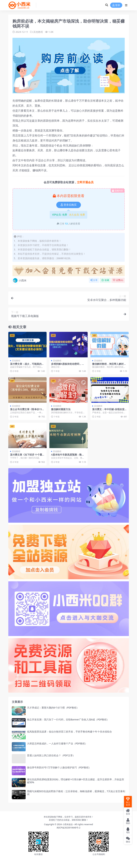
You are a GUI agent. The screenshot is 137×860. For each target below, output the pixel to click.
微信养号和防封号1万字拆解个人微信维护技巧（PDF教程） (59, 767)
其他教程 (38, 31)
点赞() (118, 280)
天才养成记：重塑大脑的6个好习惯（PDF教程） (53, 707)
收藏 (105, 280)
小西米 (19, 280)
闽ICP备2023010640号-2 (68, 827)
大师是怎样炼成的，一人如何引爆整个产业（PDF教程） (57, 743)
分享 (94, 280)
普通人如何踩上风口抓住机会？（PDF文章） (51, 755)
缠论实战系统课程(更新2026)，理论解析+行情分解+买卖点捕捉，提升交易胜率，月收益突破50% (75, 781)
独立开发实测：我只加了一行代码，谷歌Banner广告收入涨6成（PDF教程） (68, 719)
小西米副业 (67, 824)
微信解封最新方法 (60, 409)
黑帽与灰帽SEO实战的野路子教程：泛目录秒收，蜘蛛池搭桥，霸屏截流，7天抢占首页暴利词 (76, 793)
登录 (116, 5)
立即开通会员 (85, 182)
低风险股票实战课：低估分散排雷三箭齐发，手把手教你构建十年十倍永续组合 (69, 731)
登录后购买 (69, 204)
